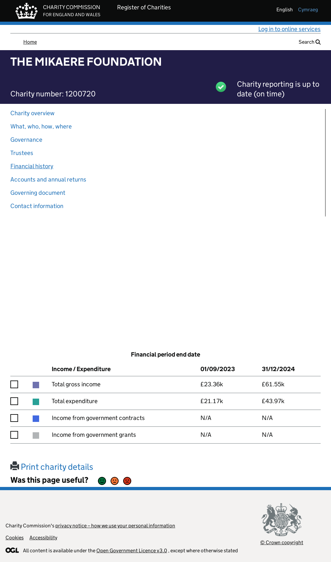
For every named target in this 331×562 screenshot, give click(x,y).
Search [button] (310, 42)
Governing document (37, 192)
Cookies (14, 537)
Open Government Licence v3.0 (131, 550)
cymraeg (308, 9)
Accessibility (43, 537)
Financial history (31, 166)
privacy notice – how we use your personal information (115, 526)
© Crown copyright (281, 542)
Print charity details (51, 466)
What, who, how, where (41, 126)
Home (30, 42)
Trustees (21, 153)
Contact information (36, 206)
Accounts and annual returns (48, 179)
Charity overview (32, 113)
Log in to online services (289, 29)
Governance (26, 139)
